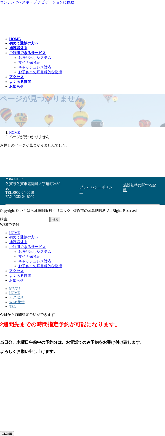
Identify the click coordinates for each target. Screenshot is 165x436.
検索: (4, 219)
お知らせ (16, 280)
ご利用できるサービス (27, 247)
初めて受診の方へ (23, 237)
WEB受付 (17, 302)
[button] (98, 188)
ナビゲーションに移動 (55, 2)
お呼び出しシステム (34, 58)
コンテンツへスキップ (18, 2)
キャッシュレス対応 (34, 67)
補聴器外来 (18, 242)
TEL (12, 306)
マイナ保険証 (29, 62)
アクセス (16, 271)
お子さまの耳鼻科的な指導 (40, 72)
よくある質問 (20, 276)
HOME (14, 233)
